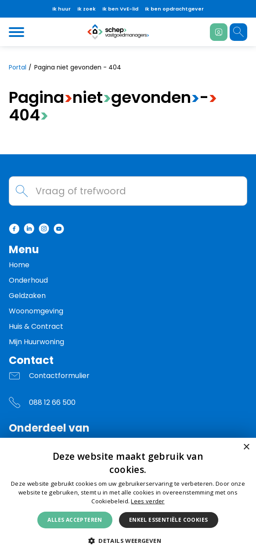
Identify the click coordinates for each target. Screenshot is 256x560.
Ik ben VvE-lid (120, 8)
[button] (128, 541)
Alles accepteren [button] (74, 520)
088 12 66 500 (52, 402)
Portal (17, 67)
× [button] (246, 447)
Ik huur (61, 8)
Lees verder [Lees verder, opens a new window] (147, 501)
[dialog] (128, 499)
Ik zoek (86, 8)
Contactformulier (59, 376)
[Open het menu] (17, 32)
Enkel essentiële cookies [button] (168, 520)
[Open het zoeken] (238, 32)
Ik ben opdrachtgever (174, 8)
